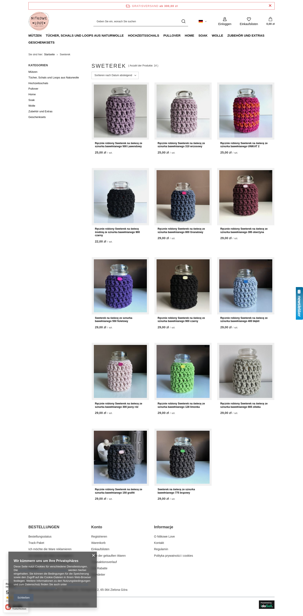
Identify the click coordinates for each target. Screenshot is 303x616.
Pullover (172, 35)
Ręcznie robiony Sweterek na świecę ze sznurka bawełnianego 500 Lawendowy (118, 145)
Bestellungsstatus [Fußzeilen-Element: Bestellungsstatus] (40, 536)
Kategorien (38, 65)
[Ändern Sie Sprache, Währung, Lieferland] (203, 21)
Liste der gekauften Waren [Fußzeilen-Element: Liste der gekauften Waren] (108, 555)
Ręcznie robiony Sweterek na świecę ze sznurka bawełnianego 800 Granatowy (181, 230)
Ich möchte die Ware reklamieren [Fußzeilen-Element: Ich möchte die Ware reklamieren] (50, 549)
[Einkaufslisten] (249, 21)
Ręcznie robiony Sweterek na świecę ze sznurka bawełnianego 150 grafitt (118, 491)
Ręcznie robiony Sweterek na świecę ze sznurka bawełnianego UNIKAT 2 (244, 145)
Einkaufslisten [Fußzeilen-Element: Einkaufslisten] (100, 549)
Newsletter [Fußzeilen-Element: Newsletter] (98, 574)
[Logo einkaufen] (38, 21)
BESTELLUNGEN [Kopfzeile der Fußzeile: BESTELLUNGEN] (43, 527)
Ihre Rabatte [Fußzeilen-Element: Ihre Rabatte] (99, 568)
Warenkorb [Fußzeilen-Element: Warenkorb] (98, 542)
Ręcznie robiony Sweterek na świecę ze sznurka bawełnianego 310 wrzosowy (181, 145)
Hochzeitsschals (143, 35)
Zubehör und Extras (245, 35)
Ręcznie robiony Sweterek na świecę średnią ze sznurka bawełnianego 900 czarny (117, 232)
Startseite (49, 54)
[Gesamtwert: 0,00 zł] (270, 21)
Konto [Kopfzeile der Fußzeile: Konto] (96, 527)
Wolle (217, 35)
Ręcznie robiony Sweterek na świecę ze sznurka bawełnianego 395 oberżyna (244, 230)
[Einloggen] (224, 21)
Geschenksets (41, 42)
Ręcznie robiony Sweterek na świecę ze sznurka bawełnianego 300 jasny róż (118, 405)
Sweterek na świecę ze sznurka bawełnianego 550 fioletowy (113, 320)
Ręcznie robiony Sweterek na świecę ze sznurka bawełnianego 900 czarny (181, 320)
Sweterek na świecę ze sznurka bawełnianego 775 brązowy (176, 491)
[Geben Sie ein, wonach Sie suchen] (140, 21)
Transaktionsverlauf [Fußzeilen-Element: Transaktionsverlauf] (104, 562)
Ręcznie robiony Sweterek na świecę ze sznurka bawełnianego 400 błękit (244, 320)
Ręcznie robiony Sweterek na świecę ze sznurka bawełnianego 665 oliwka (244, 405)
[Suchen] (183, 21)
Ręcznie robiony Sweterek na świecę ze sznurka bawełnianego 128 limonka (181, 405)
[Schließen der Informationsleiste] (270, 5)
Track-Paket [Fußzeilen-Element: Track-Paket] (36, 542)
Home (189, 35)
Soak (202, 35)
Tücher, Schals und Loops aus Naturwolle (85, 35)
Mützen (35, 35)
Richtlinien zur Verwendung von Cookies (43, 570)
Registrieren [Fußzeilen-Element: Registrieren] (99, 536)
